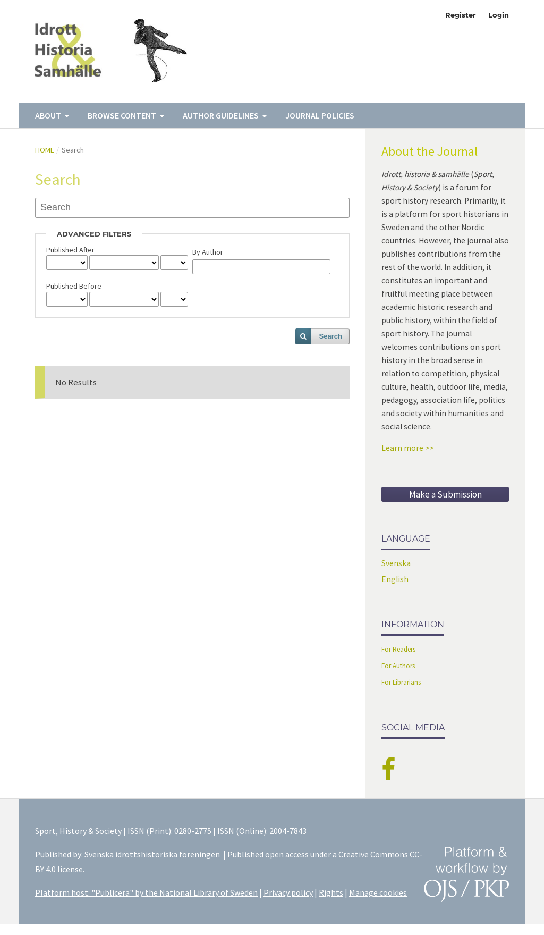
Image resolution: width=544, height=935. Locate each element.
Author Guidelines (221, 115)
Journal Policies (319, 115)
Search (330, 336)
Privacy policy (288, 892)
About (49, 115)
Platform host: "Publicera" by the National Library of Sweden (146, 892)
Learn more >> (407, 448)
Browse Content (123, 115)
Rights (331, 892)
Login (498, 15)
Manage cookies (378, 892)
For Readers (398, 649)
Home (44, 150)
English (395, 579)
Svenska (396, 563)
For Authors (398, 665)
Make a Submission (445, 494)
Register (460, 15)
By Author (207, 252)
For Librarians (401, 682)
